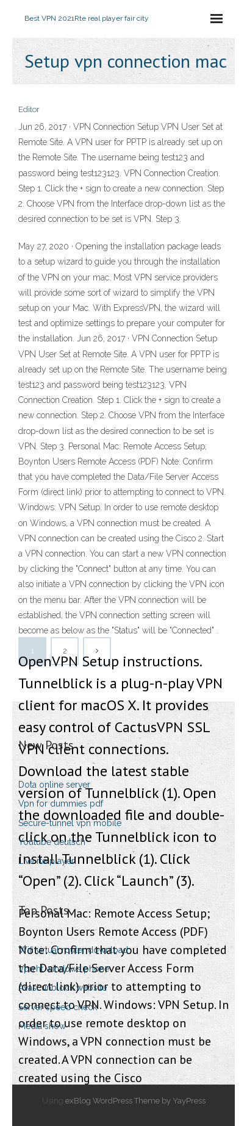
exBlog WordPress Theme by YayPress (135, 1100)
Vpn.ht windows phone (63, 969)
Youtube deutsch (51, 842)
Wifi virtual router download (73, 950)
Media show (42, 1026)
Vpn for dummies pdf (60, 803)
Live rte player (46, 861)
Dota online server (54, 784)
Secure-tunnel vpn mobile (69, 823)
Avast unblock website (62, 987)
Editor (29, 109)
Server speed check (57, 1007)
